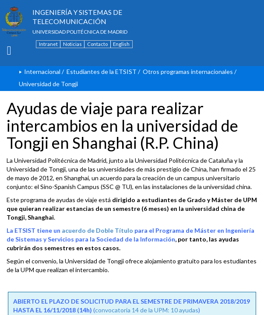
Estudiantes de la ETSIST (102, 71)
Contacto (97, 44)
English (121, 44)
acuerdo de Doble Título (97, 230)
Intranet (48, 44)
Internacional (42, 71)
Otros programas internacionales (188, 71)
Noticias (72, 44)
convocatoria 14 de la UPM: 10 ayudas (146, 310)
